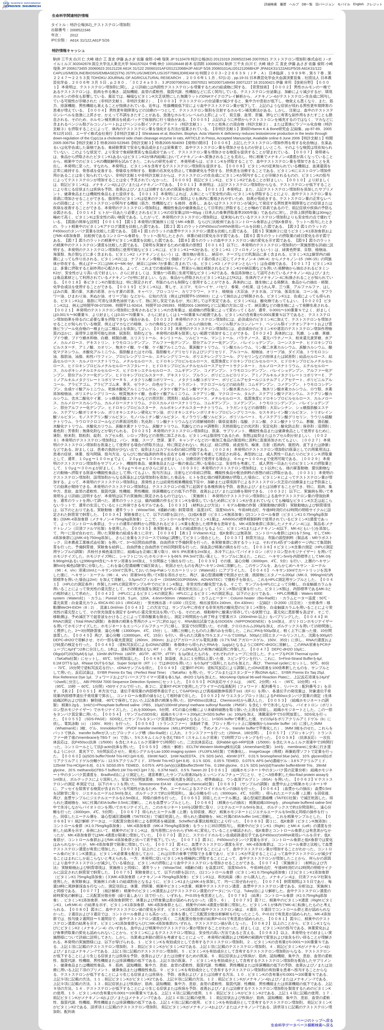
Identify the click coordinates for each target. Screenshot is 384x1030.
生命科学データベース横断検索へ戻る (302, 1025)
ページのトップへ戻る (315, 1020)
